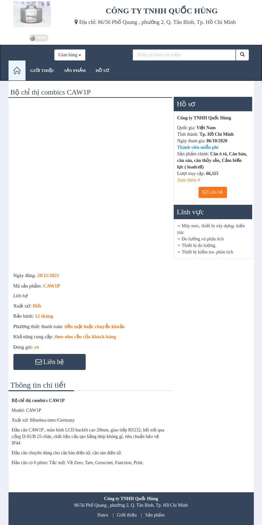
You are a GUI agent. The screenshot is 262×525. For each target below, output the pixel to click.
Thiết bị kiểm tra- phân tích (207, 252)
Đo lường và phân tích (203, 238)
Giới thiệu (127, 515)
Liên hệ (213, 192)
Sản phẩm (155, 515)
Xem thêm (188, 180)
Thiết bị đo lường (199, 245)
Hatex (102, 515)
